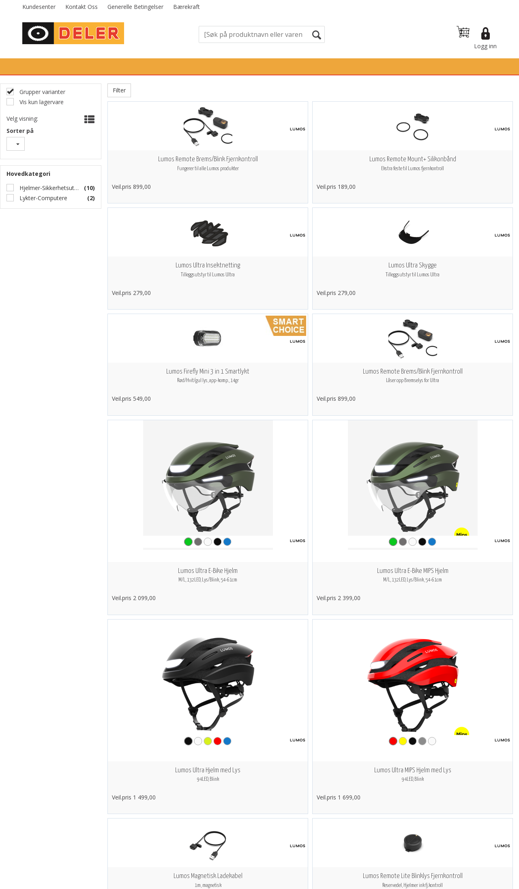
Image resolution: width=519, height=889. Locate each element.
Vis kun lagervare (41, 102)
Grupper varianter (41, 92)
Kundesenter (39, 7)
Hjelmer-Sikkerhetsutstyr (48, 188)
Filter (119, 90)
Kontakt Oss (81, 7)
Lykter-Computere (42, 198)
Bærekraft (186, 7)
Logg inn (485, 46)
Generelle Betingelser (135, 7)
